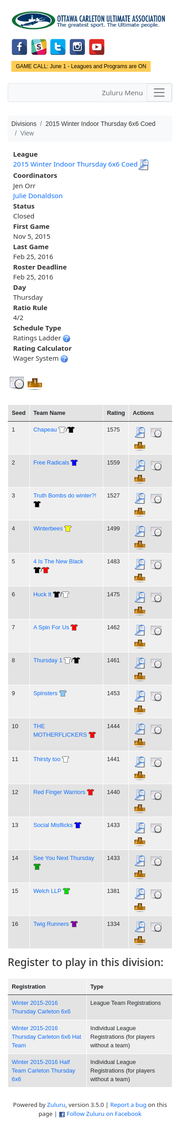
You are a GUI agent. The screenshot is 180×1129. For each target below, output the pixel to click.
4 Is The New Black (58, 561)
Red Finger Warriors (59, 792)
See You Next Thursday (64, 858)
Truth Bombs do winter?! (64, 495)
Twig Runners (51, 923)
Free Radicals (51, 462)
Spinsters (45, 693)
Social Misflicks (53, 825)
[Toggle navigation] (159, 93)
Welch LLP (47, 890)
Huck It (42, 594)
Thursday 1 (47, 660)
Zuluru (56, 1105)
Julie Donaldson (38, 195)
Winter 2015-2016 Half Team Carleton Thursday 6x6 (43, 1071)
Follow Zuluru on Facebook (104, 1114)
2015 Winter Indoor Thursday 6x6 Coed (75, 163)
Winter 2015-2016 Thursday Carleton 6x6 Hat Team (46, 1037)
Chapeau (45, 429)
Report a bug (128, 1105)
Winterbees (48, 528)
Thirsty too (47, 759)
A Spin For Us (51, 627)
